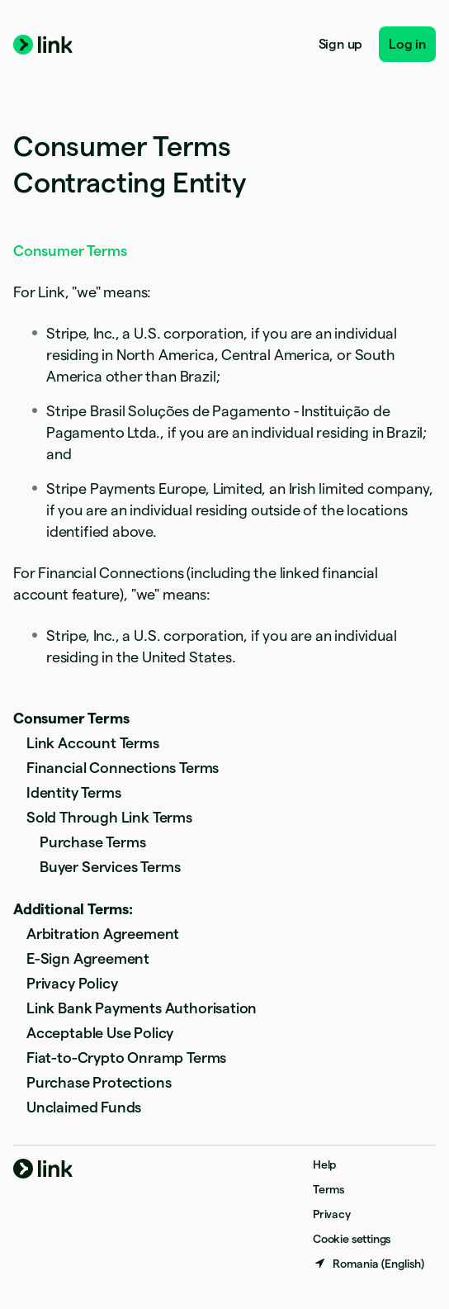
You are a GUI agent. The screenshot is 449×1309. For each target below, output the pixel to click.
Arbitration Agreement (102, 933)
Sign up (341, 44)
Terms (328, 1189)
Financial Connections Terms (122, 767)
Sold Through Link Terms (109, 817)
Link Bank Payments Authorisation (141, 1008)
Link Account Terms (92, 743)
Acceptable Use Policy (99, 1033)
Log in (407, 44)
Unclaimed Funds (83, 1107)
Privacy (332, 1214)
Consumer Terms (71, 718)
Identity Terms (73, 792)
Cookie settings (351, 1239)
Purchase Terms (92, 842)
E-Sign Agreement (87, 958)
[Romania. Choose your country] (368, 1263)
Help (324, 1164)
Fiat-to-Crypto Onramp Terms (126, 1057)
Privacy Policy (71, 983)
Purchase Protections (98, 1082)
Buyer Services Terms (110, 867)
